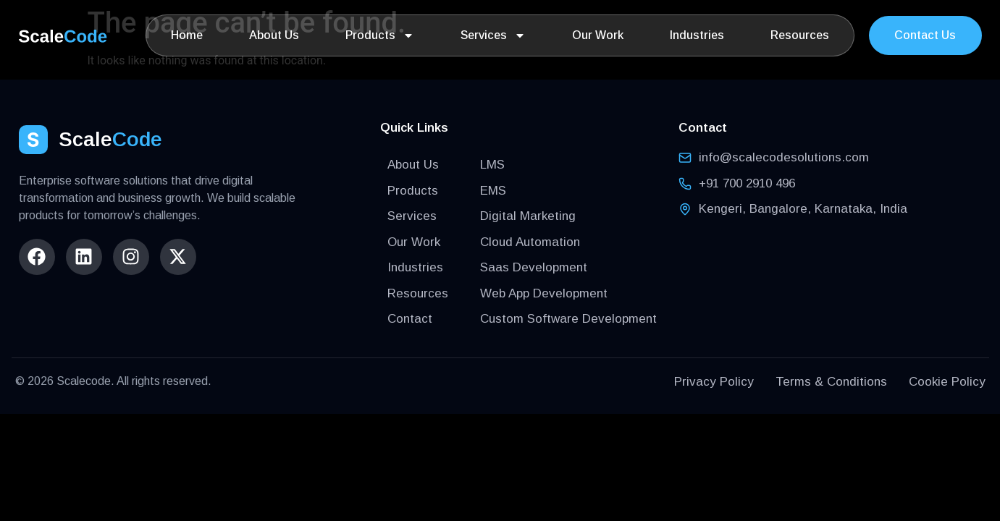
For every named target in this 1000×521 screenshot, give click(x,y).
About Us (274, 35)
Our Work (597, 35)
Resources (799, 35)
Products (379, 35)
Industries (697, 35)
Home (187, 35)
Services (493, 35)
